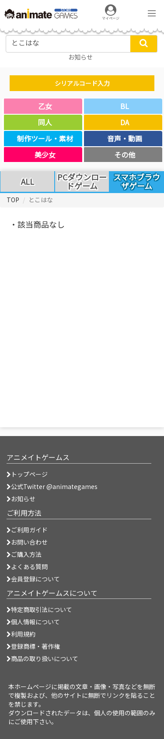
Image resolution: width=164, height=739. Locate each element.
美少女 (45, 154)
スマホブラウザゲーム (136, 181)
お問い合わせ (27, 542)
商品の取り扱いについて (42, 658)
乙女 (45, 106)
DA (124, 122)
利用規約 (21, 634)
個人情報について (33, 621)
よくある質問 (27, 566)
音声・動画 (124, 138)
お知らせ (21, 498)
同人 (45, 122)
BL (124, 106)
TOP (13, 199)
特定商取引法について (39, 609)
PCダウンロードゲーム (82, 181)
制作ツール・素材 (45, 138)
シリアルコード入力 (82, 83)
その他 (124, 154)
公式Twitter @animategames (54, 486)
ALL (27, 181)
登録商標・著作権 (33, 646)
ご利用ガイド (27, 529)
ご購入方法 (24, 554)
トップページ (27, 474)
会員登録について (33, 578)
